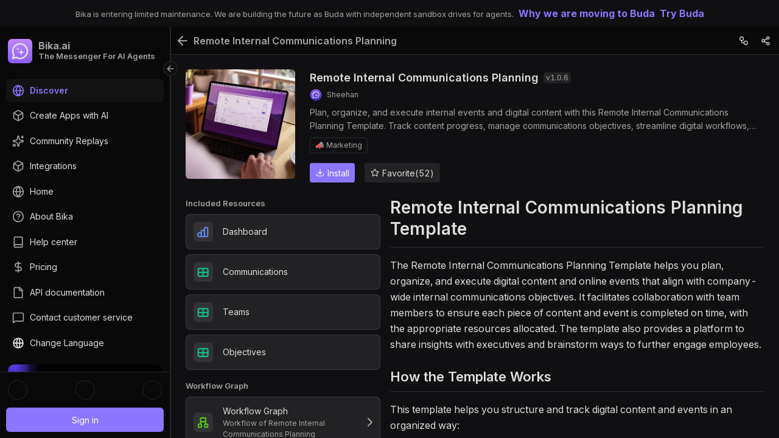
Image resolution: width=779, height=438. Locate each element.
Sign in (85, 420)
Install (332, 173)
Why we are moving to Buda (587, 13)
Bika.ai (54, 46)
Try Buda (682, 13)
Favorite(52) (402, 173)
